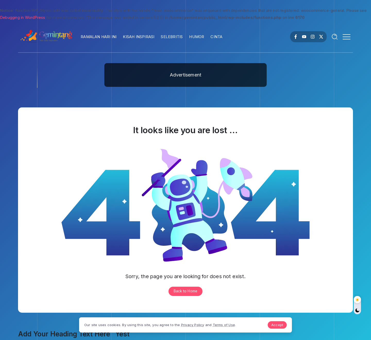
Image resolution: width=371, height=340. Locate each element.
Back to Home (185, 291)
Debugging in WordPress (22, 17)
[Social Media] (295, 36)
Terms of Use (227, 324)
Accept (274, 324)
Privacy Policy (196, 324)
